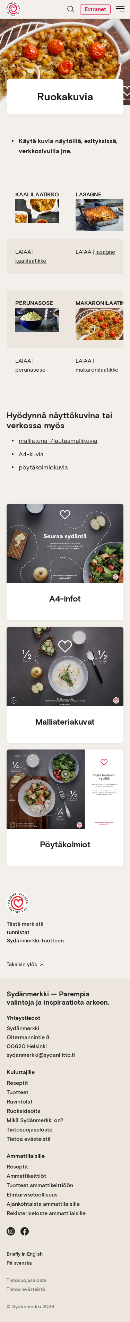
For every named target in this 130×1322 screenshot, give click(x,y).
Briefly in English (25, 1254)
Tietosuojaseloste (29, 1129)
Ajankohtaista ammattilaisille (43, 1204)
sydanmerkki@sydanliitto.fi (41, 1055)
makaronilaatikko (97, 369)
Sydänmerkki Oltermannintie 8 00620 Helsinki (28, 1037)
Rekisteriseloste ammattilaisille (46, 1213)
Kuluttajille (21, 1072)
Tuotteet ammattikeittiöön (40, 1185)
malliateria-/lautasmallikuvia (58, 440)
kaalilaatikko (30, 261)
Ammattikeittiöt (26, 1176)
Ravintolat (20, 1101)
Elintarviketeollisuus (32, 1194)
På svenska (19, 1263)
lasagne (105, 252)
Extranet (95, 9)
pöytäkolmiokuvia (43, 467)
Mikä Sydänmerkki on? (35, 1120)
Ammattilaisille (26, 1156)
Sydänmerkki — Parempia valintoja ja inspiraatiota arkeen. (58, 998)
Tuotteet (17, 1092)
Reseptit (17, 1083)
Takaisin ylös (25, 964)
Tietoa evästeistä (29, 1139)
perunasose (30, 369)
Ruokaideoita (24, 1111)
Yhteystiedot (23, 1018)
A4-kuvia (31, 454)
